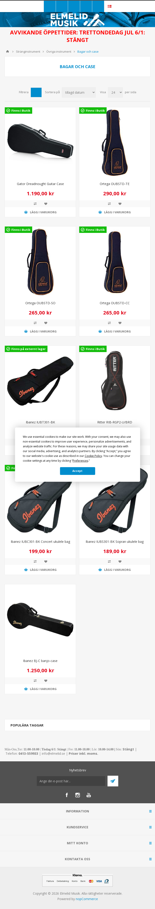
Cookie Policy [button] (93, 456)
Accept (77, 471)
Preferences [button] (80, 461)
